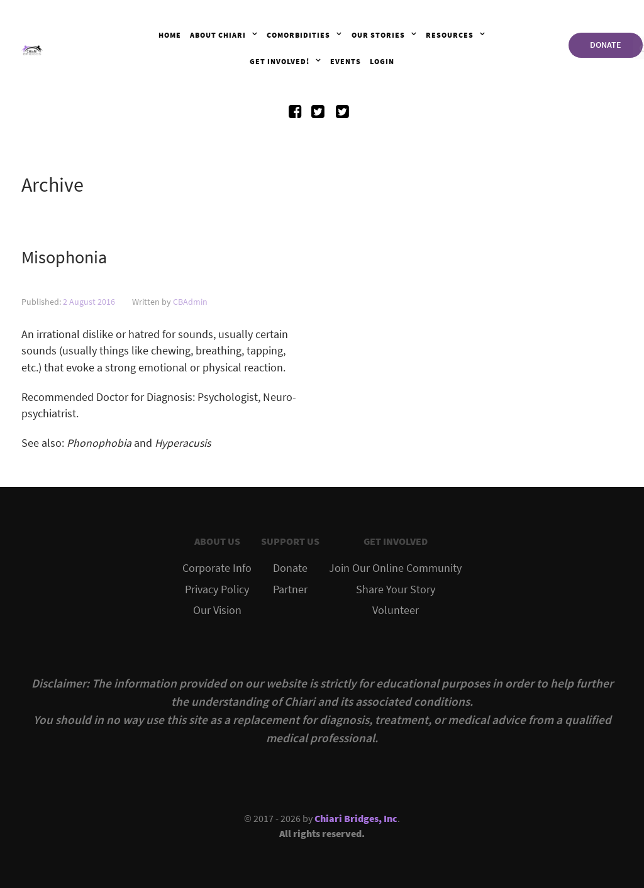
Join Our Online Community (395, 568)
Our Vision (217, 610)
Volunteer (395, 610)
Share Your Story (395, 589)
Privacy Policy (217, 589)
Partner (290, 589)
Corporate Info (217, 568)
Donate (290, 568)
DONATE (605, 44)
